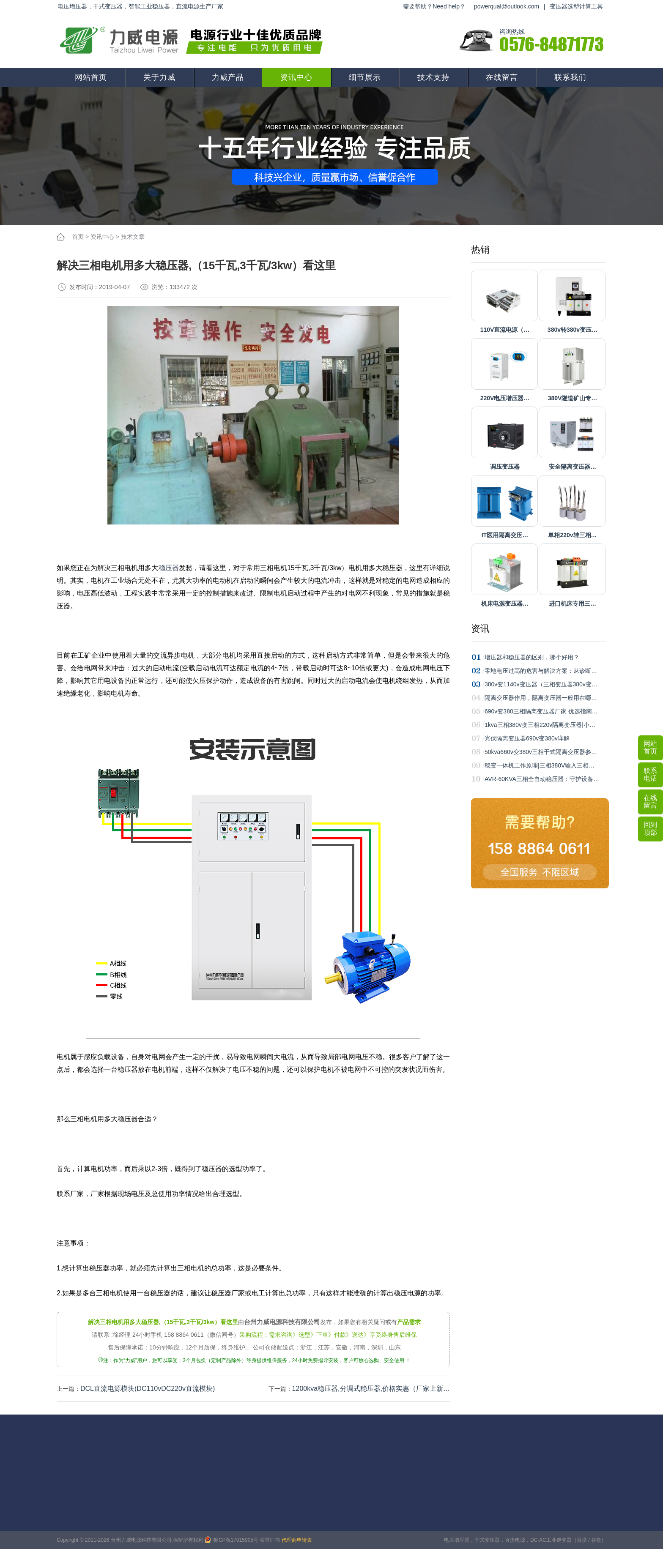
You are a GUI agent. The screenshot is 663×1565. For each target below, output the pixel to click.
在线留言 (502, 77)
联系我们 (570, 77)
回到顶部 (650, 828)
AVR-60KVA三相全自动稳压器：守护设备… (542, 779)
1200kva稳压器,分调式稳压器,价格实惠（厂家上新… (371, 1388)
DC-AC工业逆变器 (551, 1540)
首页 (78, 236)
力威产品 (228, 77)
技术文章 (133, 236)
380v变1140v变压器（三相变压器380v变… (541, 684)
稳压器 (169, 567)
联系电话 (650, 774)
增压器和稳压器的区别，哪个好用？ (532, 657)
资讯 (480, 628)
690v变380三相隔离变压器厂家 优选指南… (541, 711)
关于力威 (159, 77)
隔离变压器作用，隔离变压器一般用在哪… (541, 697)
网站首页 (91, 77)
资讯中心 (296, 77)
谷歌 (596, 1540)
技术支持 (433, 77)
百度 (582, 1540)
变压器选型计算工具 (576, 6)
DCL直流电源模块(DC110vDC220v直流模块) (147, 1388)
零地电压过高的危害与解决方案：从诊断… (541, 670)
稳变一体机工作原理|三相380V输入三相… (540, 765)
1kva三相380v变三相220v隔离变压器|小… (540, 724)
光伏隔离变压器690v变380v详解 (527, 738)
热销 (480, 249)
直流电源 (515, 1540)
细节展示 (365, 77)
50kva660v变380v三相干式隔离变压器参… (541, 751)
